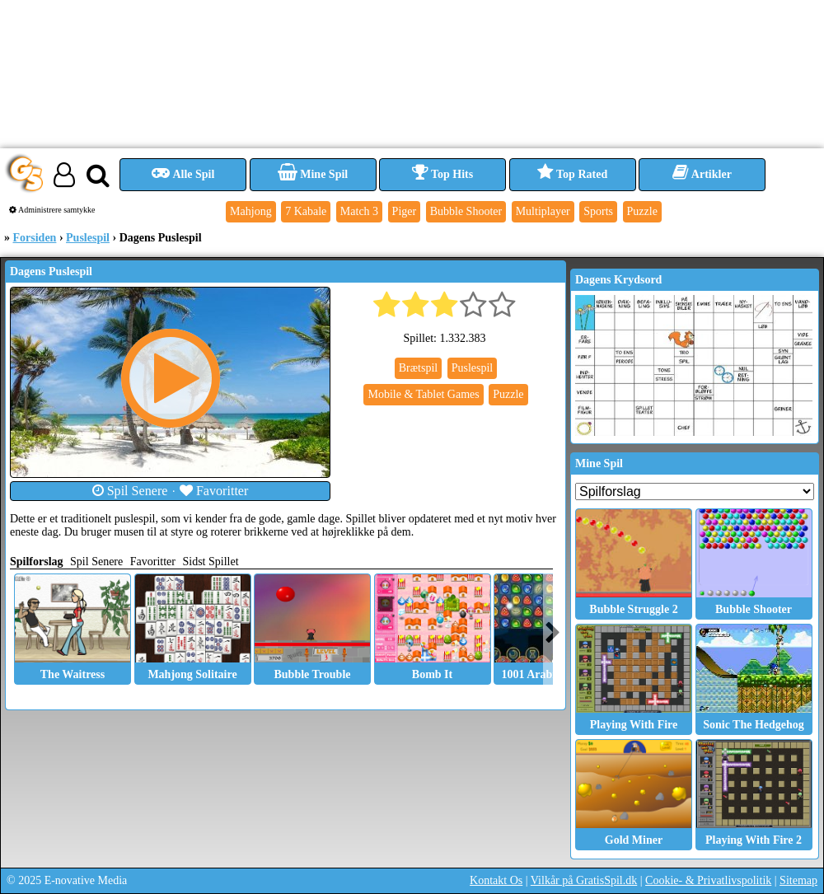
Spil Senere (130, 491)
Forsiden (35, 238)
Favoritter (214, 491)
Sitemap (798, 880)
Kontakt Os (496, 880)
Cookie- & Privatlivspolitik (708, 880)
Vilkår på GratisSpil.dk (584, 880)
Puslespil (88, 238)
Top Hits (442, 174)
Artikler (702, 174)
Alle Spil (183, 174)
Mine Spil (313, 174)
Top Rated (572, 174)
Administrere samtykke (52, 209)
